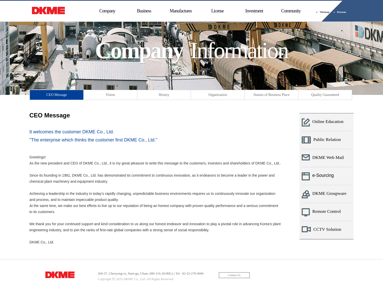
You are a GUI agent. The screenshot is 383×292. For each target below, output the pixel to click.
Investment (254, 10)
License (217, 10)
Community (291, 10)
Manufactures (181, 10)
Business (144, 10)
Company (107, 10)
